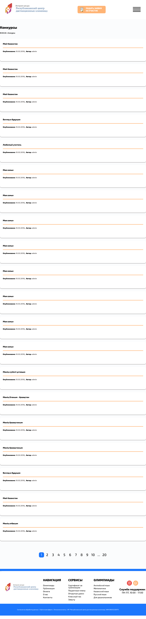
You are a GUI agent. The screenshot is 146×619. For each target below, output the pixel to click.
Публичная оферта (46, 609)
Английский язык (102, 585)
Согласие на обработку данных (27, 609)
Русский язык (100, 594)
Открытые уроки (76, 593)
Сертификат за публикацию (75, 586)
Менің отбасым (10, 523)
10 (93, 555)
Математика (100, 588)
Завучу (71, 599)
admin (34, 51)
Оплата (46, 591)
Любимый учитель (12, 145)
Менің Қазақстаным (13, 422)
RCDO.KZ (3, 33)
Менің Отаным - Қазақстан (16, 397)
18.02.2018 (20, 51)
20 (104, 555)
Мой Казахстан (10, 44)
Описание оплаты (60, 609)
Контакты (47, 597)
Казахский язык (101, 591)
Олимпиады (48, 585)
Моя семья (8, 170)
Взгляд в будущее (11, 119)
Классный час (74, 596)
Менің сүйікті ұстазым (14, 372)
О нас (45, 594)
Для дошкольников (103, 597)
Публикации (49, 588)
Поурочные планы (76, 590)
